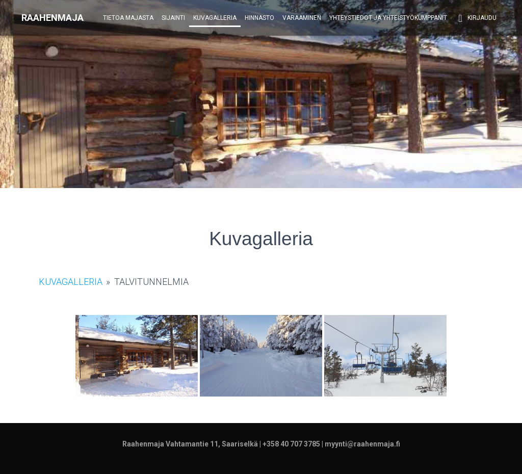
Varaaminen (301, 17)
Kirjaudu (476, 18)
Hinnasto (259, 17)
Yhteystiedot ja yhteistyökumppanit (388, 17)
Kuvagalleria (215, 17)
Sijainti (173, 17)
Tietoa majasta (128, 17)
